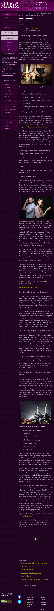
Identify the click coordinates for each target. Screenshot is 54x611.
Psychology (8, 116)
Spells (6, 17)
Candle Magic (8, 90)
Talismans (9, 46)
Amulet (7, 84)
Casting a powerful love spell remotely (34, 563)
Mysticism (7, 112)
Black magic (30, 602)
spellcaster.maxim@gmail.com (44, 4)
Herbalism (7, 97)
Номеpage (7, 14)
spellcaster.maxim (42, 2)
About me (7, 24)
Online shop (43, 602)
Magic (6, 103)
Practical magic (30, 607)
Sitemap (42, 609)
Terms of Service (9, 20)
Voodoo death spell (27, 566)
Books (9, 50)
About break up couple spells (28, 287)
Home (42, 594)
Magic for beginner (10, 106)
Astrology (7, 87)
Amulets (9, 42)
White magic (8, 128)
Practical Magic (9, 33)
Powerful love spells (27, 569)
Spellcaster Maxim (34, 28)
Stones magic (8, 122)
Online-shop (9, 38)
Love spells (29, 594)
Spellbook (43, 597)
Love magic (8, 100)
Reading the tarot (31, 604)
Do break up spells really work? (38, 127)
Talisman (7, 125)
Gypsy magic (8, 93)
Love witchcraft (26, 576)
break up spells (27, 516)
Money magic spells (10, 109)
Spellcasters (8, 119)
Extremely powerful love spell (31, 573)
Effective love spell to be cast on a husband (35, 579)
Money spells (30, 597)
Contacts (7, 27)
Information (43, 604)
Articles (42, 607)
